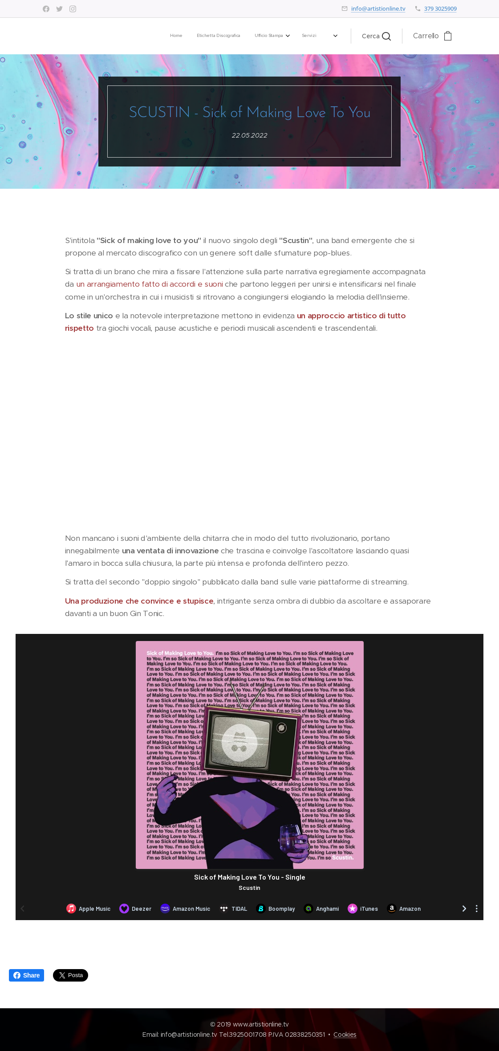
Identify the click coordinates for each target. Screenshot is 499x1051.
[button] (376, 36)
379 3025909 (440, 8)
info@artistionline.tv (378, 8)
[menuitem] (204, 36)
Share (26, 975)
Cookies (345, 1035)
